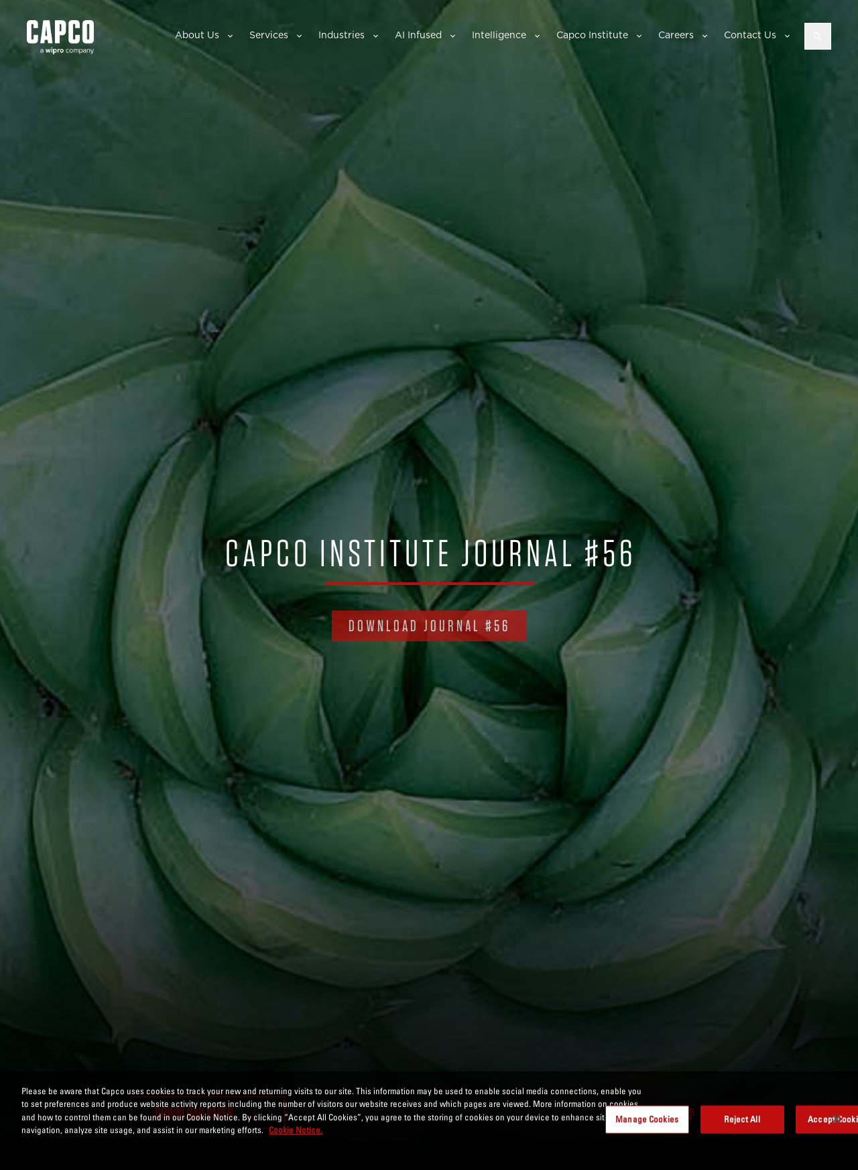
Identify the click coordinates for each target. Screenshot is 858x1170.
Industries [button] (341, 35)
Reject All (741, 1119)
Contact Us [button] (750, 35)
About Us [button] (197, 35)
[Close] (836, 1119)
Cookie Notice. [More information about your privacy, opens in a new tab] (295, 1129)
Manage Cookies (646, 1119)
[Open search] (817, 36)
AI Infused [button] (418, 35)
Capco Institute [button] (592, 35)
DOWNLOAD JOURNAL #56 (429, 625)
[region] (429, 1120)
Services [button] (268, 35)
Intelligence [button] (499, 35)
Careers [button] (676, 35)
